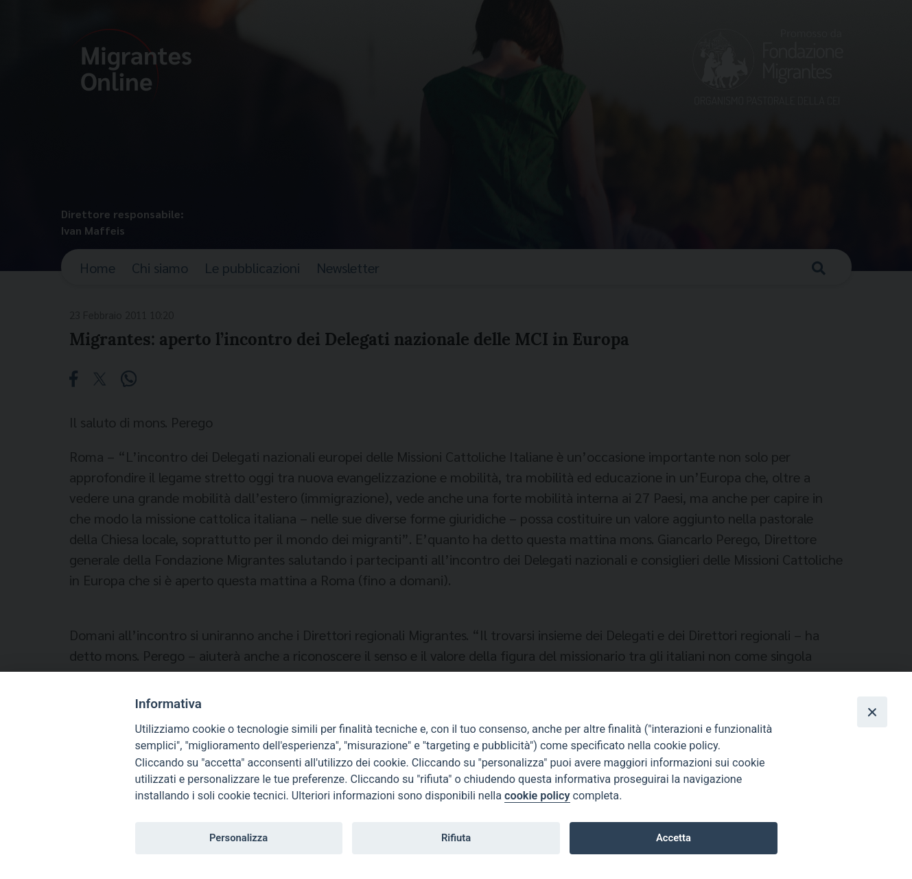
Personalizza (238, 838)
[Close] (872, 711)
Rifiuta (456, 838)
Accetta (673, 838)
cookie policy (537, 795)
